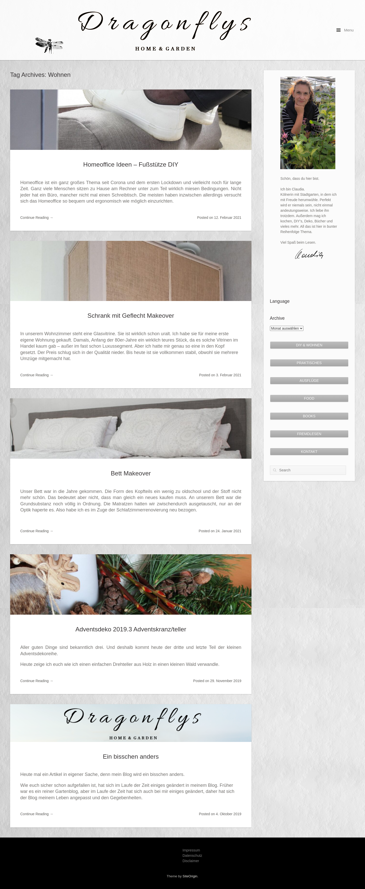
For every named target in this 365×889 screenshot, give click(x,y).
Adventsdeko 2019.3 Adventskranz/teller (130, 629)
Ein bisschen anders (131, 756)
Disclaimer (190, 861)
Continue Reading (36, 218)
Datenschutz (192, 856)
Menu (345, 30)
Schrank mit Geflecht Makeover (130, 315)
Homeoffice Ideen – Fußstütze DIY (130, 164)
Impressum (191, 850)
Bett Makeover (131, 473)
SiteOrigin (189, 876)
